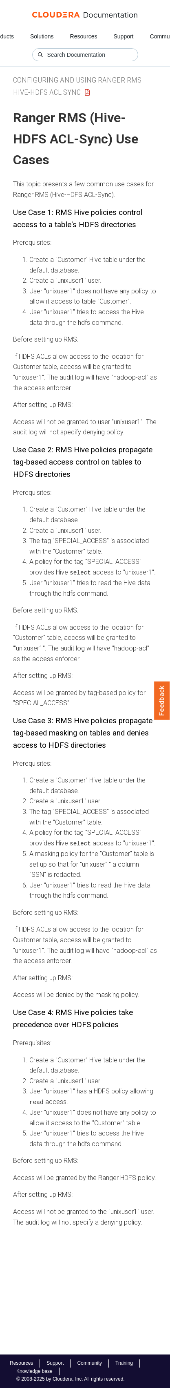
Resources (83, 36)
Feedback (162, 701)
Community (89, 1363)
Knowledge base (34, 1371)
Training (124, 1363)
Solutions (42, 36)
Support (123, 36)
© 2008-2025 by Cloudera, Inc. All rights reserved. (70, 1379)
